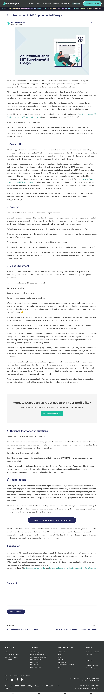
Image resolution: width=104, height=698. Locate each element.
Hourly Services (35, 667)
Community (76, 3)
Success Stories (65, 3)
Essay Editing (35, 662)
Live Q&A (89, 654)
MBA (59, 667)
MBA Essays (62, 662)
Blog (59, 654)
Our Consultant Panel (12, 654)
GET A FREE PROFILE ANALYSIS (52, 413)
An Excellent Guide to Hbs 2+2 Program (23, 629)
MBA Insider (62, 652)
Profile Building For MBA (38, 657)
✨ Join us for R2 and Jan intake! (59, 8)
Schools (60, 659)
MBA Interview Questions (66, 664)
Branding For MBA (36, 659)
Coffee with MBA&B (92, 652)
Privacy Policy (90, 668)
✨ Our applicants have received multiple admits (23, 8)
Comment (13, 583)
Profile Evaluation (92, 4)
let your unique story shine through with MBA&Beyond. (72, 568)
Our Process (9, 659)
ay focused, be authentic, (34, 568)
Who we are (9, 652)
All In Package (35, 652)
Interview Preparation (37, 654)
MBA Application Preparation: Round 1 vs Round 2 (76, 629)
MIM (59, 657)
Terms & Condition (92, 665)
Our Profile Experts (11, 657)
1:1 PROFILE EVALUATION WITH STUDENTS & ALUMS (52, 520)
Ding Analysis (35, 664)
